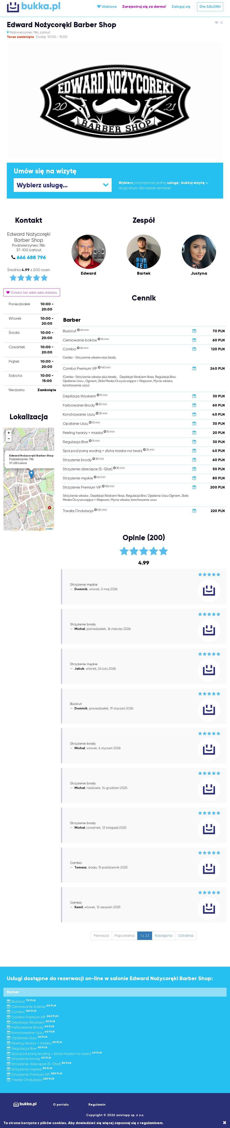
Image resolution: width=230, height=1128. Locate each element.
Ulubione (107, 6)
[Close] (225, 1122)
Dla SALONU (210, 6)
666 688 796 (31, 257)
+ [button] (9, 433)
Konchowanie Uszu (31, 1032)
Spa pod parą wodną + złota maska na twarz (54, 1053)
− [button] (9, 439)
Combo (21, 1012)
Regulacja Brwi (27, 1048)
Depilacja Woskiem (31, 1022)
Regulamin (97, 1105)
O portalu (61, 1105)
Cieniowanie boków (31, 1006)
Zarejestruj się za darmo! (144, 6)
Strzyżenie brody (29, 1058)
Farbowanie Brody (30, 1027)
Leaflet (49, 528)
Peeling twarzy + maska (34, 1043)
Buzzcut (21, 1001)
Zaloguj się (181, 6)
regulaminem (151, 1123)
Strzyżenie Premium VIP (34, 1074)
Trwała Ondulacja (30, 1080)
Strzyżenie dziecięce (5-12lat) (39, 1064)
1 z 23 (144, 935)
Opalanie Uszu (27, 1038)
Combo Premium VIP (32, 1017)
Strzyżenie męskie (29, 1069)
